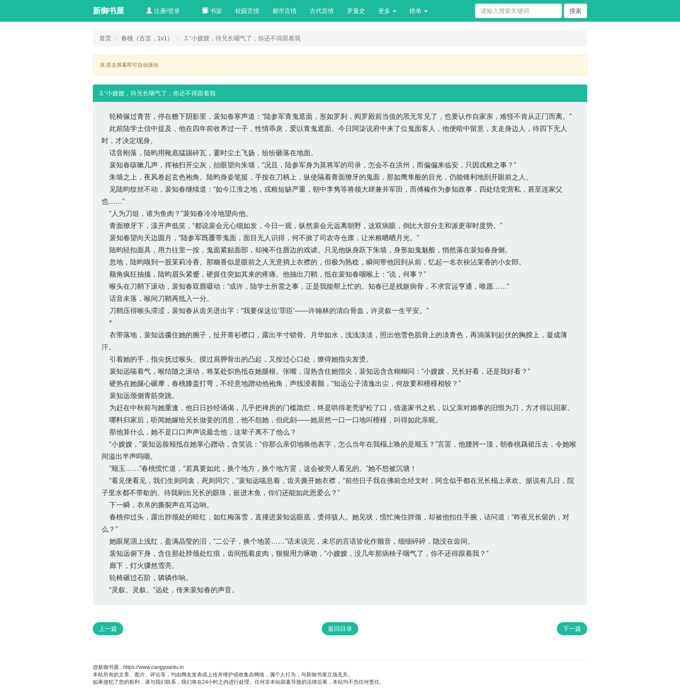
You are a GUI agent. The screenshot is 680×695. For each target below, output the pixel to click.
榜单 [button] (418, 10)
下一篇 (572, 628)
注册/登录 (163, 10)
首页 (105, 38)
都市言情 (284, 10)
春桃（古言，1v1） (147, 38)
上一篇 (108, 628)
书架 (212, 10)
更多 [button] (387, 10)
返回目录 (340, 628)
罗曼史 (356, 10)
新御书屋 (108, 11)
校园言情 (247, 10)
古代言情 (322, 10)
